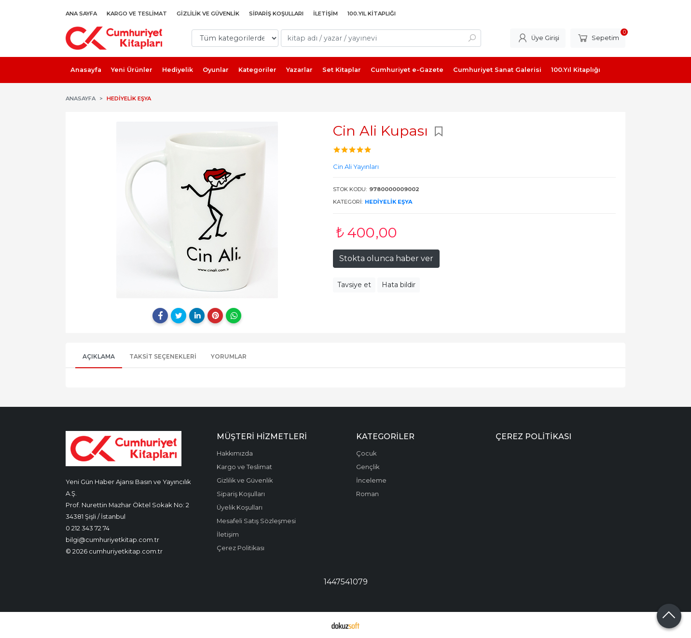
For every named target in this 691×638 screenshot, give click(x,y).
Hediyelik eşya (389, 201)
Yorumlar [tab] (229, 356)
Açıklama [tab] (99, 356)
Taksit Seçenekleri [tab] (162, 356)
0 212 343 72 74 (88, 528)
